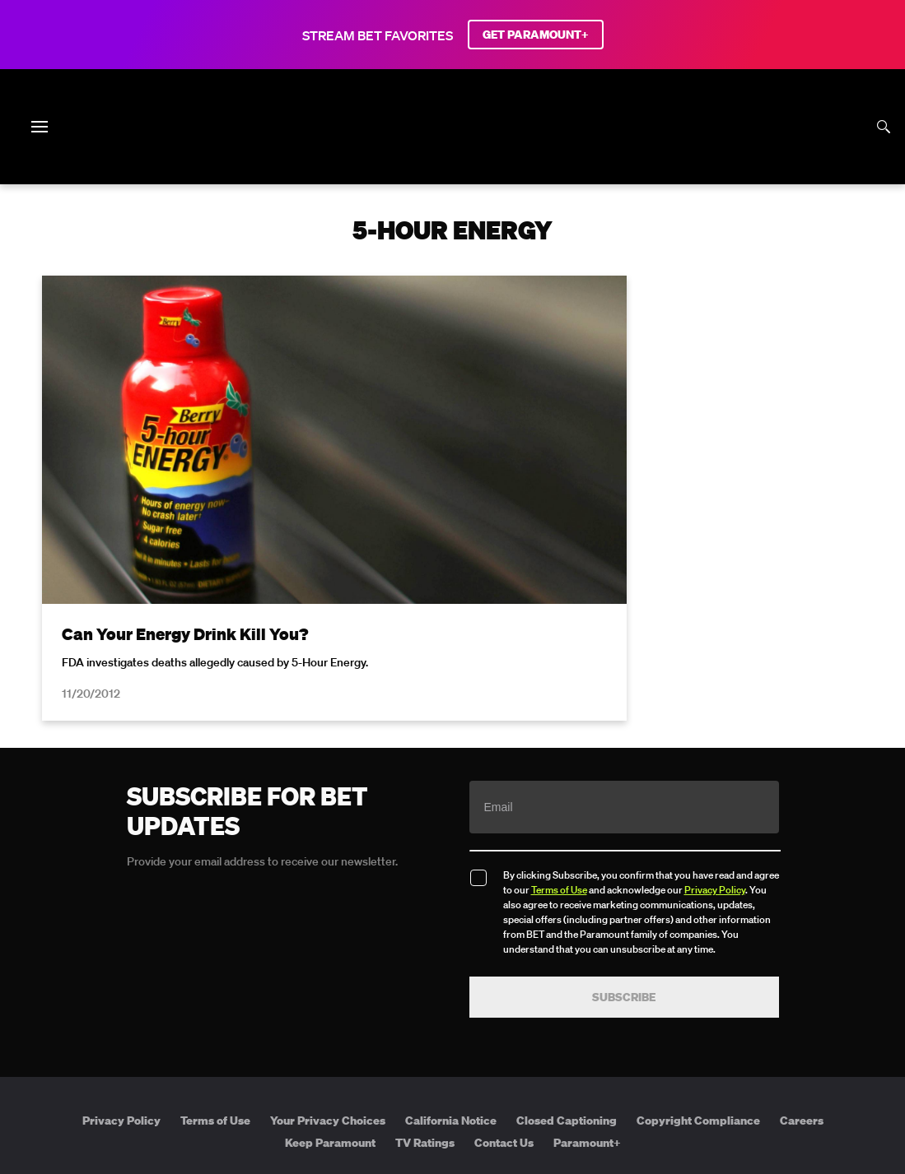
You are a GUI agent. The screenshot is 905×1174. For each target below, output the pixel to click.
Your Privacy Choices (327, 977)
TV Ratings (425, 1000)
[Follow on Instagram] (432, 1042)
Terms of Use (559, 747)
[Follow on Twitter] (393, 1042)
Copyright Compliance (698, 977)
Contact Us (504, 1000)
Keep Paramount (330, 1000)
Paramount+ (587, 1000)
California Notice (451, 977)
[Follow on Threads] (551, 1042)
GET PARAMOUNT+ (536, 34)
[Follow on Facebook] (354, 1042)
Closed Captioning (566, 977)
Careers (801, 977)
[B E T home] (453, 154)
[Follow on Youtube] (472, 1042)
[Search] (883, 126)
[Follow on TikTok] (511, 1042)
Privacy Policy (714, 747)
